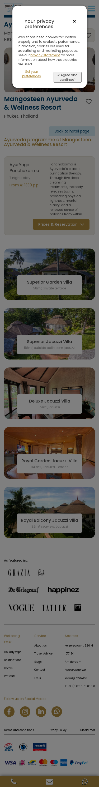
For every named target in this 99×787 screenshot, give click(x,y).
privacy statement (45, 55)
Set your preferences (31, 73)
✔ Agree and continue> (67, 77)
